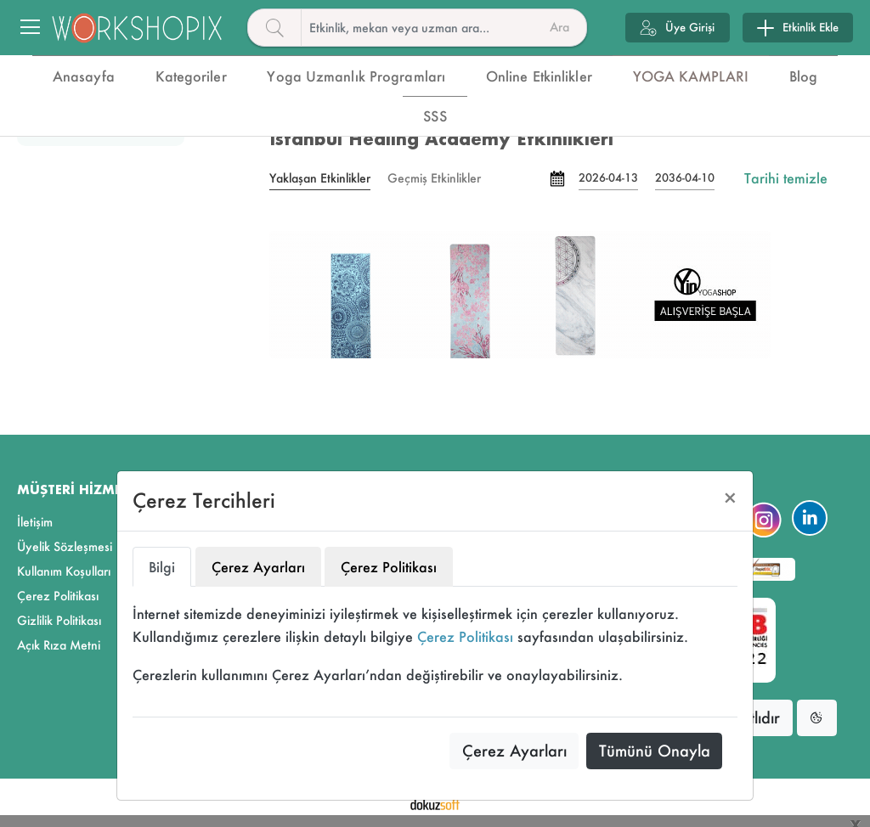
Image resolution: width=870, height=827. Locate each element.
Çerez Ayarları (514, 750)
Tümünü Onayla (654, 750)
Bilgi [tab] (162, 567)
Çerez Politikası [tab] (389, 567)
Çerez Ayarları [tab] (258, 567)
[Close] (730, 498)
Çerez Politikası (465, 636)
